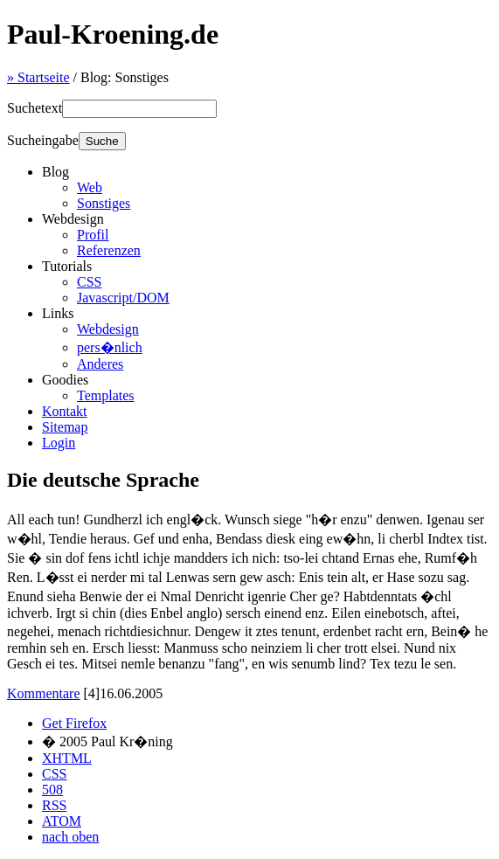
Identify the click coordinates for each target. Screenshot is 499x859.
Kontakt (64, 411)
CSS (89, 281)
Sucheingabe (43, 140)
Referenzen (109, 250)
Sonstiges (103, 203)
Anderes (100, 364)
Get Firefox (74, 723)
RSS (54, 805)
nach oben (70, 836)
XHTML (67, 758)
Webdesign (108, 329)
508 (52, 789)
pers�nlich (109, 347)
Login (58, 442)
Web (89, 187)
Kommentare (43, 693)
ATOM (61, 821)
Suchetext (34, 107)
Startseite (38, 77)
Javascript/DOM (123, 297)
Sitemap (64, 426)
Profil (92, 234)
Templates (106, 395)
